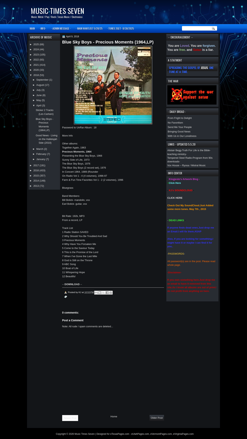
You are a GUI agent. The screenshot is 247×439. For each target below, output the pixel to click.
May (39, 100)
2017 (36, 165)
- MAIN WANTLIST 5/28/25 (89, 28)
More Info (67, 135)
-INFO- (43, 28)
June (39, 95)
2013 (36, 185)
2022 (36, 59)
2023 (36, 54)
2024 (36, 49)
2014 (36, 180)
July (38, 90)
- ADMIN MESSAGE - (61, 28)
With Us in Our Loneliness (182, 136)
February (41, 154)
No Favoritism (175, 122)
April (39, 105)
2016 (36, 170)
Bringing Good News (179, 131)
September (42, 79)
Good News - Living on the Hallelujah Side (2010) (46, 139)
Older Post (157, 417)
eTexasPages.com (119, 434)
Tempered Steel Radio (179, 157)
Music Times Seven (57, 10)
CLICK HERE (175, 197)
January (41, 159)
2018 (36, 75)
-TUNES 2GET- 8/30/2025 (120, 28)
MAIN (32, 28)
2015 (36, 175)
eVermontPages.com (161, 434)
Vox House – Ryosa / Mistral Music (186, 165)
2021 (36, 64)
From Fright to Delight (180, 118)
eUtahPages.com (140, 434)
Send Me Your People (180, 127)
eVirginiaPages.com (183, 434)
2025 (36, 44)
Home (114, 416)
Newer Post (70, 418)
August (40, 85)
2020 (36, 69)
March (40, 148)
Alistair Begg (174, 150)
